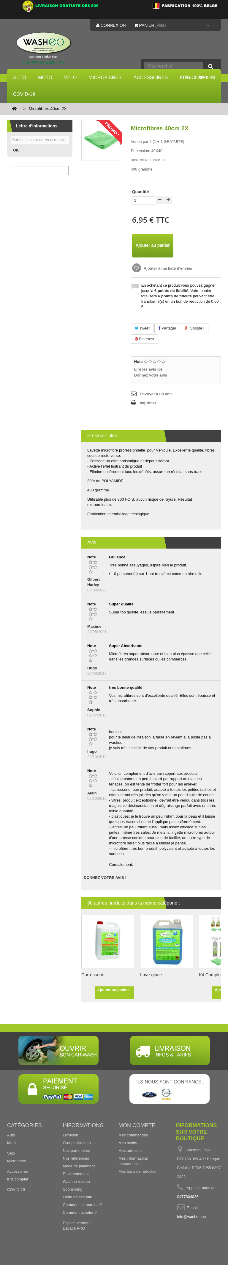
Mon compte (136, 1125)
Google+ (194, 328)
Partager (167, 328)
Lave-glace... (153, 974)
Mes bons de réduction (138, 1171)
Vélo (70, 77)
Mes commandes (133, 1135)
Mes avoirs (127, 1143)
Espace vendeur (77, 1223)
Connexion (111, 25)
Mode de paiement (79, 1166)
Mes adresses (130, 1150)
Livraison (70, 1135)
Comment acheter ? (80, 1212)
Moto (45, 77)
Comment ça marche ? (82, 1204)
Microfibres (105, 77)
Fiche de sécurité (77, 1197)
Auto (19, 77)
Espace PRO (74, 1228)
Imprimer (148, 403)
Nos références (76, 1158)
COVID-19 (24, 94)
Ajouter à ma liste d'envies (167, 268)
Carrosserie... (94, 974)
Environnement (76, 1174)
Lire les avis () (148, 369)
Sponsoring (73, 1189)
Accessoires (151, 77)
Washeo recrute (76, 1181)
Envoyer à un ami (156, 394)
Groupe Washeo (77, 1143)
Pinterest (144, 339)
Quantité (140, 191)
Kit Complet (210, 974)
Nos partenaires (76, 1150)
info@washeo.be (191, 1216)
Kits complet (17, 1179)
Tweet (142, 328)
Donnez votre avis (150, 375)
